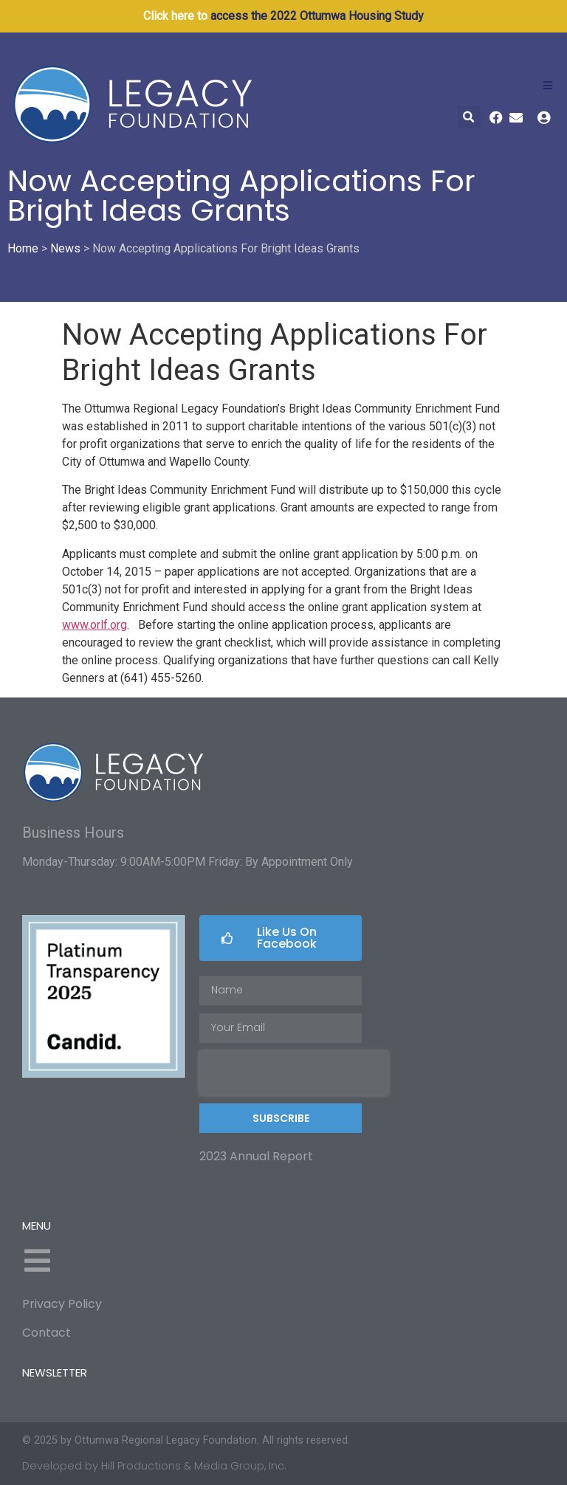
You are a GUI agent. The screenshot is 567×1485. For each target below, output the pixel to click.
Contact (46, 1332)
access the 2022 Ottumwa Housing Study (317, 16)
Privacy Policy (62, 1303)
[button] (469, 117)
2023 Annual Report (256, 1156)
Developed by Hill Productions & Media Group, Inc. (154, 1465)
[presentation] (293, 1073)
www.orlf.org (94, 625)
